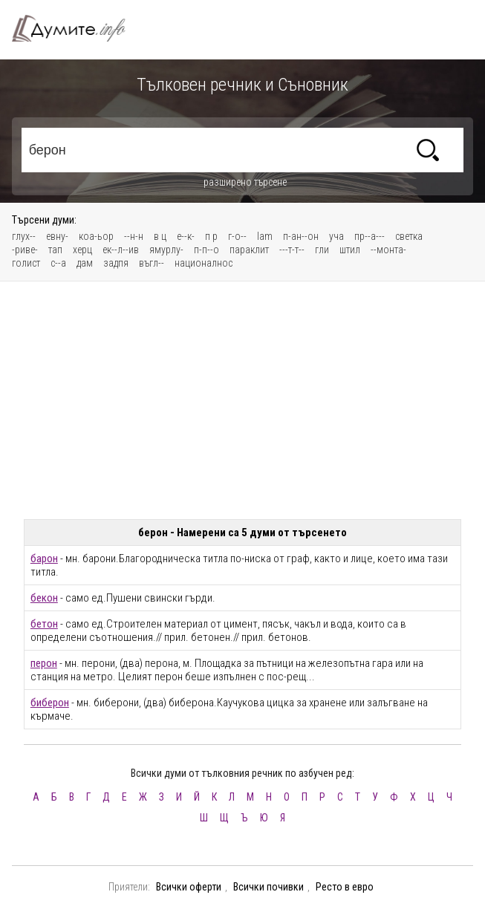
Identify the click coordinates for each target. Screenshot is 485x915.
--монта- (388, 249)
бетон (44, 624)
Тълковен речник (77, 28)
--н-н (133, 236)
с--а (58, 263)
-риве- (25, 249)
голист (26, 263)
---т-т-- (292, 249)
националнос (203, 263)
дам (85, 263)
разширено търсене (245, 182)
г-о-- (237, 236)
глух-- (24, 236)
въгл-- (151, 263)
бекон (44, 598)
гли (322, 249)
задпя (115, 263)
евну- (57, 236)
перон (43, 663)
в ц (160, 236)
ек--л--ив (120, 249)
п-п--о (206, 249)
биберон (49, 702)
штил (349, 249)
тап (55, 249)
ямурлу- (166, 249)
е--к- (186, 236)
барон (44, 558)
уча (336, 236)
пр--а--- (369, 236)
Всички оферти (188, 887)
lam (265, 236)
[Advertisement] (243, 400)
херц (82, 249)
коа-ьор (96, 236)
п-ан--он (301, 236)
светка (409, 236)
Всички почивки (268, 887)
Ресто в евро (345, 887)
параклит (249, 249)
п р (211, 236)
